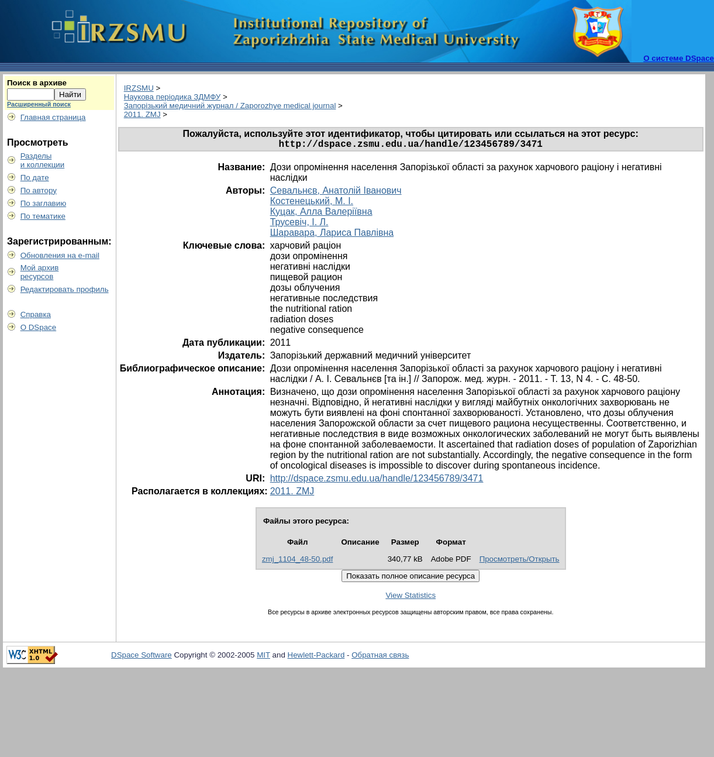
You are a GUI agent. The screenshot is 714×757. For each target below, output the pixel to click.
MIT (263, 657)
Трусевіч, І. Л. (299, 224)
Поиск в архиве (37, 82)
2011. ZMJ (142, 114)
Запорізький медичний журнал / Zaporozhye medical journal (230, 105)
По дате (34, 177)
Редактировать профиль (64, 289)
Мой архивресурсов (39, 272)
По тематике (42, 216)
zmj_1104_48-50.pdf (297, 561)
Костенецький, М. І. (311, 203)
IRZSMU (139, 88)
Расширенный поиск (39, 104)
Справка (35, 314)
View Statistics (410, 597)
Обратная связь (380, 657)
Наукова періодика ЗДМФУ (172, 96)
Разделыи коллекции (42, 160)
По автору (38, 190)
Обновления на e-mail (59, 255)
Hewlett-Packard (316, 657)
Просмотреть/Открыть (520, 561)
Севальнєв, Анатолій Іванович (336, 193)
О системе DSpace (678, 58)
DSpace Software (141, 657)
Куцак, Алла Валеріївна (321, 214)
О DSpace (38, 327)
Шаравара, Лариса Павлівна (332, 235)
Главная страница (53, 117)
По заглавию (43, 203)
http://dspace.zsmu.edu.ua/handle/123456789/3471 (377, 481)
